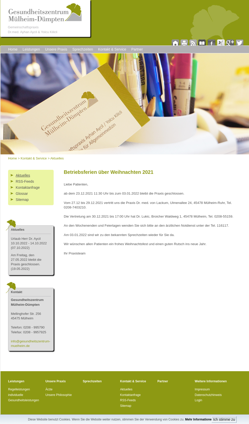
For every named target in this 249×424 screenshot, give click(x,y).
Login (198, 400)
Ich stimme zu (224, 419)
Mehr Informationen (199, 419)
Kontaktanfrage (28, 187)
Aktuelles (57, 158)
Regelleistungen (19, 389)
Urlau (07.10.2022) (29, 243)
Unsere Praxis (56, 49)
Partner (137, 49)
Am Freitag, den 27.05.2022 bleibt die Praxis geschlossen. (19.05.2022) (26, 262)
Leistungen (31, 49)
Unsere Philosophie (59, 395)
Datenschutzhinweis (208, 395)
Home (12, 49)
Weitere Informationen (211, 381)
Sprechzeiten (82, 49)
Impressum (202, 389)
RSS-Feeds (25, 181)
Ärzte (49, 389)
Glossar (22, 194)
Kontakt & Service (112, 49)
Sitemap (22, 200)
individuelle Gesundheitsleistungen (23, 397)
